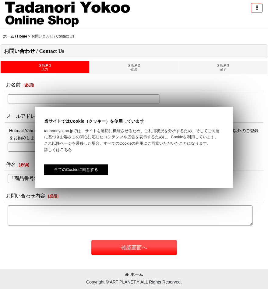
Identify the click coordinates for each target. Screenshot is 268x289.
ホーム (134, 274)
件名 (11, 164)
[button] (257, 8)
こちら (66, 149)
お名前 (13, 84)
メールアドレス (23, 116)
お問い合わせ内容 (25, 195)
